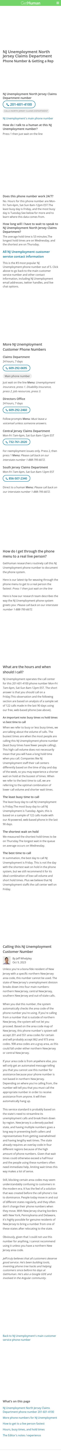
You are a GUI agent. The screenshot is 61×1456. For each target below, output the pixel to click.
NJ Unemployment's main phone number (28, 118)
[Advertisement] (30, 165)
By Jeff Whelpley (22, 958)
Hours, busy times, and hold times (24, 1429)
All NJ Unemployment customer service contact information (26, 254)
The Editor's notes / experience (22, 1435)
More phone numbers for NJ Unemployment (30, 1417)
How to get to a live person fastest (24, 1423)
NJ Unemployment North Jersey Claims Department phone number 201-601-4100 (28, 1410)
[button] (57, 3)
